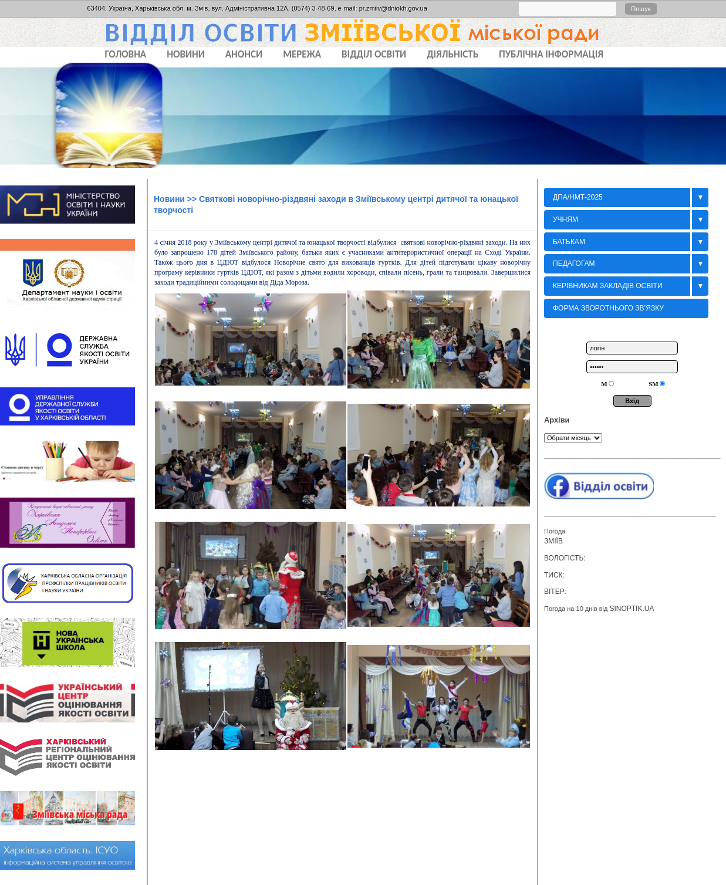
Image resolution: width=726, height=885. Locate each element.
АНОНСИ (243, 54)
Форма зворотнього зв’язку (608, 308)
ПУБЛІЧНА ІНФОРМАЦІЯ (551, 54)
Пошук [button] (640, 8)
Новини (169, 199)
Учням (565, 219)
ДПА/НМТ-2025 (578, 197)
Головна (126, 54)
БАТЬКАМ (569, 242)
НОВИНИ (186, 54)
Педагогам (574, 263)
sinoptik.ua (631, 608)
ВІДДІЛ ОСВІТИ (374, 54)
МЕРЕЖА (302, 54)
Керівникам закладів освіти (608, 286)
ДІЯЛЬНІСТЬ (452, 54)
